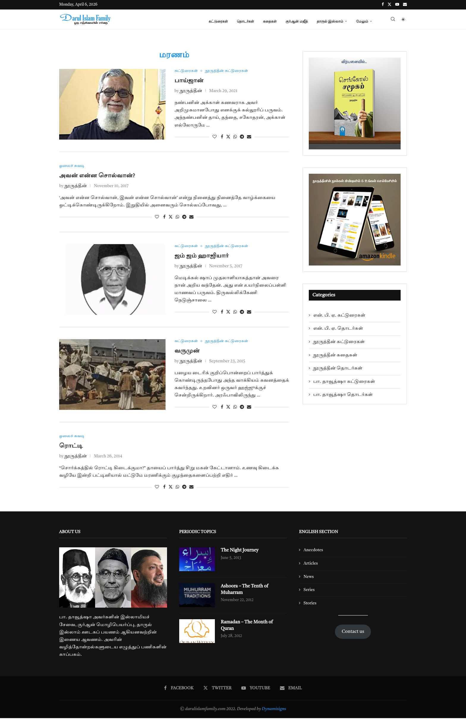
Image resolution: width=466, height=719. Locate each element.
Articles (310, 564)
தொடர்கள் (245, 21)
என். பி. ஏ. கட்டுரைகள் (339, 315)
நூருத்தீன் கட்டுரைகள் (339, 342)
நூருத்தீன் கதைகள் (335, 355)
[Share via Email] (249, 137)
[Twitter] (389, 5)
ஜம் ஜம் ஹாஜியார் (201, 256)
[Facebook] (383, 5)
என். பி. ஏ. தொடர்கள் (338, 328)
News (308, 578)
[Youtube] (397, 5)
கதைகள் (270, 21)
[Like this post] (214, 137)
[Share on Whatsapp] (235, 137)
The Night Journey (240, 551)
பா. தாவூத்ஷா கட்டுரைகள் (344, 382)
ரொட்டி (71, 447)
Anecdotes (313, 551)
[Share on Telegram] (242, 137)
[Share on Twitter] (228, 137)
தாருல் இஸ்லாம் (330, 21)
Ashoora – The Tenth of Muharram (245, 590)
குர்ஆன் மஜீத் (297, 21)
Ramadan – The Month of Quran (248, 626)
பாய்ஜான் (189, 80)
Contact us (353, 632)
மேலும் (362, 21)
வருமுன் (187, 351)
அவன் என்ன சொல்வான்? (97, 176)
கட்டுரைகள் (218, 21)
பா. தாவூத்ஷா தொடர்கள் (343, 395)
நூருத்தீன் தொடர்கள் (337, 368)
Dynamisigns (274, 710)
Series (308, 591)
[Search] (393, 21)
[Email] (405, 5)
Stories (309, 604)
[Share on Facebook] (222, 137)
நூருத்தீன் (191, 91)
